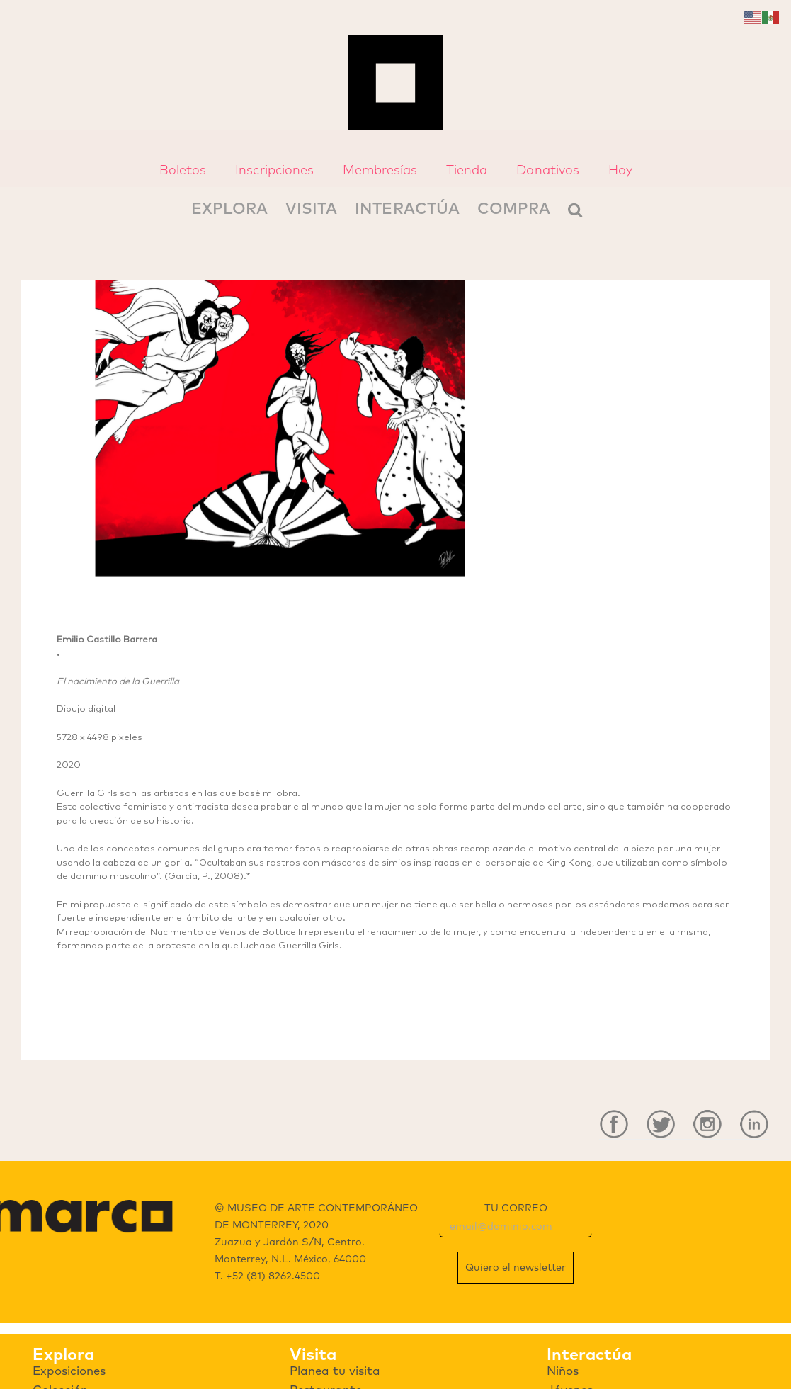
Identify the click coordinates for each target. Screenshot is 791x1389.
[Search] (575, 209)
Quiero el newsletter (515, 1268)
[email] (515, 1227)
